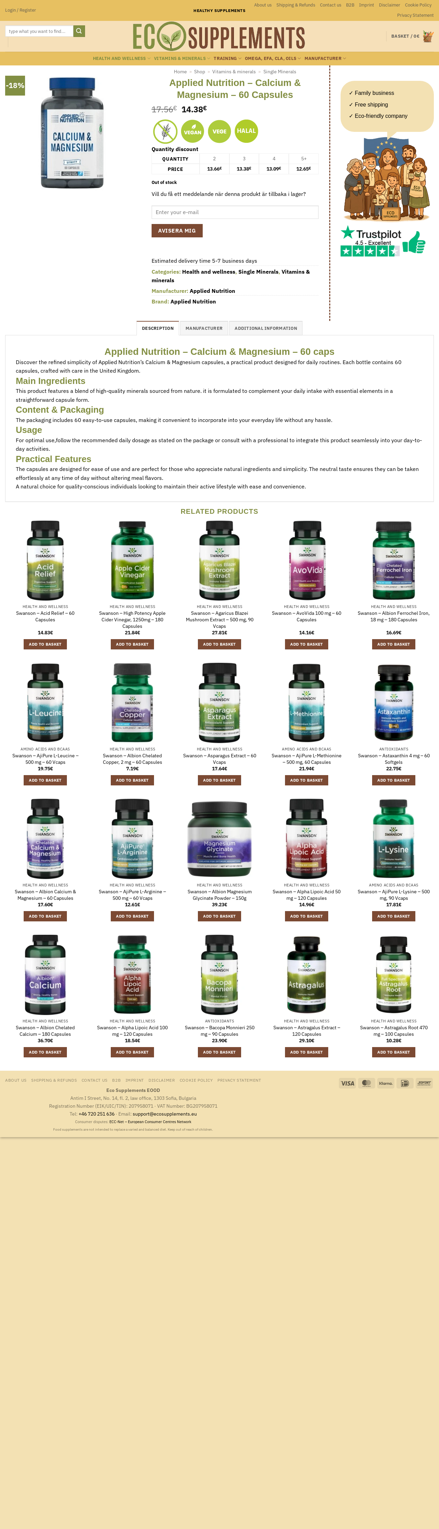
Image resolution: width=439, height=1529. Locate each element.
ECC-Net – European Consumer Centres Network (150, 1121)
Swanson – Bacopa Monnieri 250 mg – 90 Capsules (219, 1030)
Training (227, 58)
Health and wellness (122, 58)
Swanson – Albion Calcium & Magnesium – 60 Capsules (45, 894)
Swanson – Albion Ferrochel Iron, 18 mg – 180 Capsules (394, 616)
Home (180, 72)
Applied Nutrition (212, 290)
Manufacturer (325, 58)
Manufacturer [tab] (204, 328)
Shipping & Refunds (295, 5)
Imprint (366, 5)
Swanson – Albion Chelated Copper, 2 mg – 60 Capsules (132, 759)
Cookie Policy (418, 5)
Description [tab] (158, 328)
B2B (350, 5)
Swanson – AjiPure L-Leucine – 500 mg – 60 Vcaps (45, 759)
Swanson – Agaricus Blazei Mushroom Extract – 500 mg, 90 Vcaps (219, 619)
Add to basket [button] (45, 644)
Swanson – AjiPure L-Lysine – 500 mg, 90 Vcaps (394, 894)
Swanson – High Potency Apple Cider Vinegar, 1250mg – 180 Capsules (132, 619)
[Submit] (79, 31)
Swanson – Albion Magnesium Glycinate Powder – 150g (220, 894)
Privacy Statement (415, 15)
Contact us (330, 5)
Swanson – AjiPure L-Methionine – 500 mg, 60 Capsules (307, 759)
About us (263, 5)
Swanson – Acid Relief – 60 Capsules (45, 616)
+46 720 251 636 (97, 1113)
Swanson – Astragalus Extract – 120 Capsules (306, 1030)
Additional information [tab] (266, 328)
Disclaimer (389, 5)
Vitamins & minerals (182, 58)
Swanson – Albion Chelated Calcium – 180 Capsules (45, 1030)
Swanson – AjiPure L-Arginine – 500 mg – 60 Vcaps (132, 894)
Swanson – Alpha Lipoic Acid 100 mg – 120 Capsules (132, 1030)
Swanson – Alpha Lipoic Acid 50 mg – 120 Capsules (307, 894)
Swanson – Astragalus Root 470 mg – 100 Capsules (394, 1030)
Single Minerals (279, 72)
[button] (20, 10)
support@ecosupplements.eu (165, 1113)
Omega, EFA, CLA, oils (273, 58)
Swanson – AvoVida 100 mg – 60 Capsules (306, 616)
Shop (199, 72)
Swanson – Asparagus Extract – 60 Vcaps (219, 759)
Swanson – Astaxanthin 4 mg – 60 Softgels (394, 759)
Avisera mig (177, 230)
